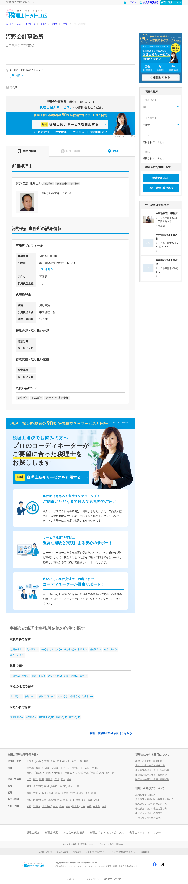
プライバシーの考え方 (95, 852)
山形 (80, 761)
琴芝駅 (65, 24)
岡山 (29, 799)
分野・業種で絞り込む (161, 187)
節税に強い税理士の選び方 (148, 817)
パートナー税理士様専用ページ (77, 844)
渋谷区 (54, 768)
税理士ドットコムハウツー (145, 832)
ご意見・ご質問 (45, 852)
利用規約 (77, 852)
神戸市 (73, 793)
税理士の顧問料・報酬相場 (148, 761)
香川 (84, 799)
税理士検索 (30, 24)
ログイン (130, 2)
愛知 (29, 786)
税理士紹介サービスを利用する (48, 477)
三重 (76, 786)
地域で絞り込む (160, 177)
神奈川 (30, 772)
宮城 (59, 761)
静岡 (46, 786)
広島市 (51, 799)
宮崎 (89, 806)
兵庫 (66, 793)
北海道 (30, 761)
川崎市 (48, 772)
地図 (16, 75)
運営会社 (145, 852)
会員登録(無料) (148, 2)
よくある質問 (62, 852)
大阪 (29, 793)
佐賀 (55, 806)
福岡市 (36, 806)
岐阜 (70, 786)
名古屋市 (37, 786)
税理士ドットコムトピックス (107, 832)
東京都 (30, 768)
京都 (51, 793)
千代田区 (64, 768)
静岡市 (54, 786)
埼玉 (66, 772)
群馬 (114, 772)
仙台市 (66, 761)
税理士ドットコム (13, 24)
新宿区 (45, 768)
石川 (56, 779)
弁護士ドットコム (74, 879)
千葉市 (94, 772)
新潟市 (49, 779)
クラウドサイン (93, 879)
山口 (71, 799)
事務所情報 (27, 151)
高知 (96, 799)
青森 (46, 761)
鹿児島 (96, 806)
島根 (65, 799)
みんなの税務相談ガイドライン (123, 852)
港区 (38, 768)
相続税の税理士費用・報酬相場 (151, 775)
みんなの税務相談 (73, 832)
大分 (83, 806)
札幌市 (39, 761)
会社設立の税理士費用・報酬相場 (152, 770)
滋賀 (81, 793)
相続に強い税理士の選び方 (148, 813)
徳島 (78, 799)
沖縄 (104, 806)
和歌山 (94, 793)
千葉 (86, 772)
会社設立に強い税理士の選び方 (151, 808)
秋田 (74, 761)
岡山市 (36, 799)
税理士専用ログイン (171, 2)
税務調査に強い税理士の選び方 (151, 804)
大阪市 (36, 793)
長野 (35, 779)
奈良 (87, 793)
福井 (69, 779)
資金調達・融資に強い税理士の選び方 (154, 799)
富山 (63, 779)
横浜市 (39, 772)
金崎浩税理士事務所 (167, 213)
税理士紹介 (32, 832)
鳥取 (59, 799)
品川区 (95, 768)
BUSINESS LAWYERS (112, 879)
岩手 (52, 761)
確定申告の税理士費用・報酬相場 (152, 779)
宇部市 (54, 24)
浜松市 (63, 786)
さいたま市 (76, 772)
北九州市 (46, 806)
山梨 (29, 779)
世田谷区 (85, 768)
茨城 (101, 772)
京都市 (58, 793)
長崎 (61, 806)
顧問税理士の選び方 (145, 794)
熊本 (68, 806)
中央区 (75, 768)
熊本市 (75, 806)
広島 (44, 799)
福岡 (29, 806)
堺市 (44, 793)
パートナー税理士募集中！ (111, 844)
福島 (86, 761)
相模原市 (58, 772)
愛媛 (90, 799)
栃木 (107, 772)
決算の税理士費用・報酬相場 (150, 765)
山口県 (43, 24)
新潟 (41, 779)
